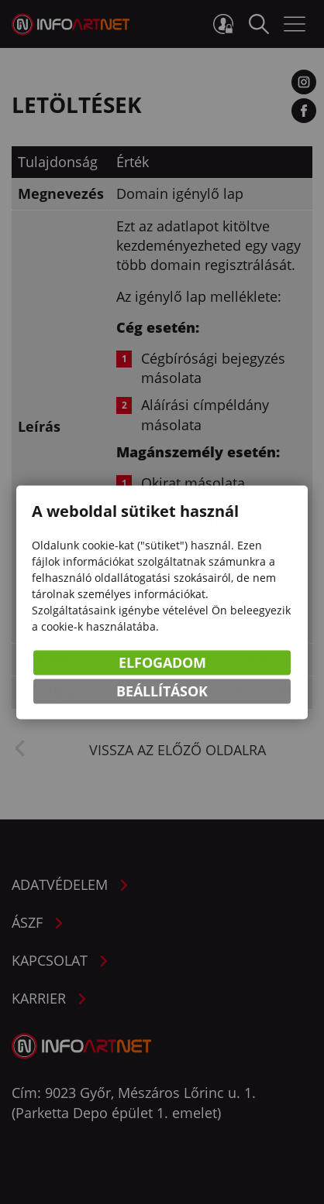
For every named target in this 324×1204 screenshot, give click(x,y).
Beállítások (162, 692)
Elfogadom (162, 664)
